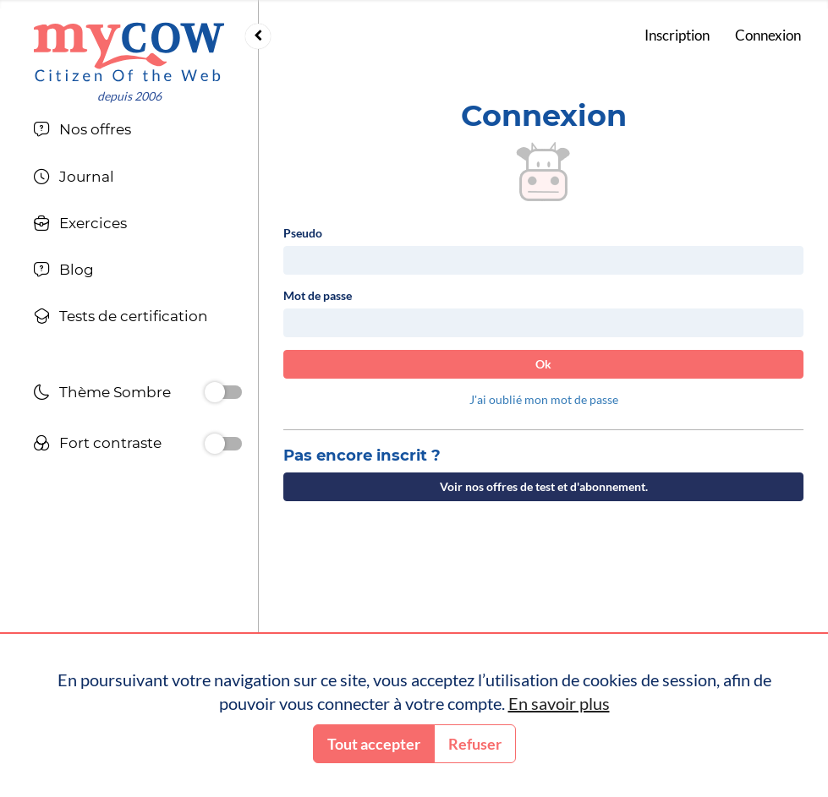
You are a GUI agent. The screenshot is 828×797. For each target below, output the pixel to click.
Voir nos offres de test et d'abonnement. (544, 486)
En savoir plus (559, 703)
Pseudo (302, 233)
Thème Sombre (102, 394)
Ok (543, 364)
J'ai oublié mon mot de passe (543, 399)
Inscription (677, 35)
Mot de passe (317, 295)
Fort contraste (97, 445)
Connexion (768, 35)
